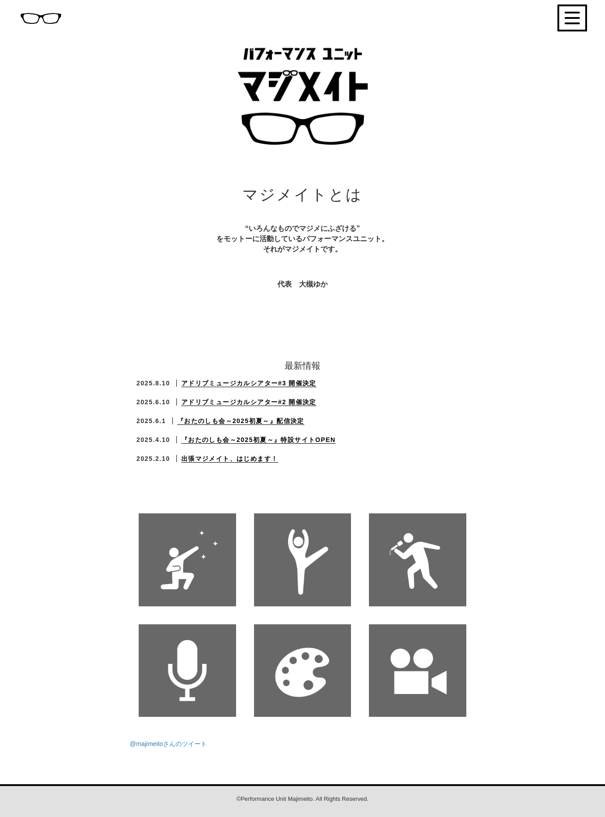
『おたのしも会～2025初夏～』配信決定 (240, 420)
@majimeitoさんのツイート (168, 743)
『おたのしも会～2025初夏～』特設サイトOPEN (258, 439)
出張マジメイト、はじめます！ (229, 458)
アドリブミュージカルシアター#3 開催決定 (248, 383)
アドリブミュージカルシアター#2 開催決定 (248, 402)
